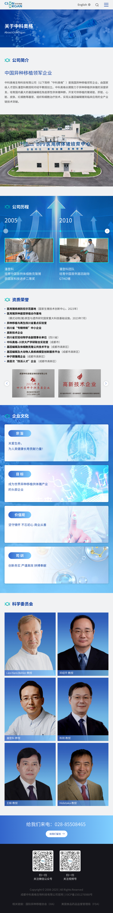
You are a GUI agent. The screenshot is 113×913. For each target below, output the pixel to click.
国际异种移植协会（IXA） (41, 904)
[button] (5, 231)
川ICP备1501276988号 (78, 894)
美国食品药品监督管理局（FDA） (81, 904)
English (84, 4)
